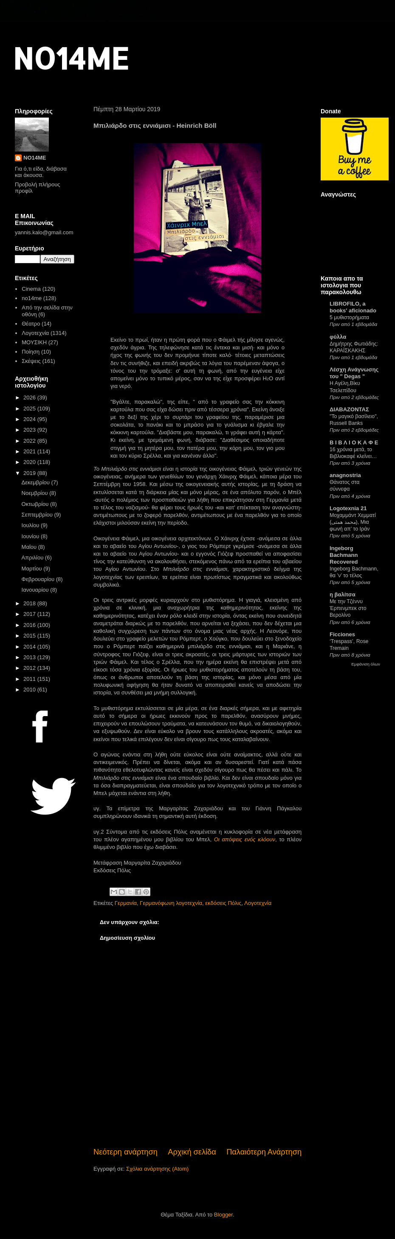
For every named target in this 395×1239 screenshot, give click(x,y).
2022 (30, 441)
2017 (30, 614)
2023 (30, 430)
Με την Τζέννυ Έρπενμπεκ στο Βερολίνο (348, 608)
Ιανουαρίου (36, 590)
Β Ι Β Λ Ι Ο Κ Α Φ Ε (354, 442)
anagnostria (345, 475)
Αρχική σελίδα (192, 1152)
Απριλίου (33, 557)
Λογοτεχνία (257, 903)
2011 (30, 679)
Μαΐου (30, 547)
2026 (30, 397)
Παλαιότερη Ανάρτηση (264, 1152)
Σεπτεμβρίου (38, 514)
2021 (30, 451)
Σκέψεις (31, 361)
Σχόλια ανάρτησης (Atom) (157, 1169)
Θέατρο (31, 323)
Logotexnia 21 (348, 508)
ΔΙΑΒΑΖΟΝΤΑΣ (349, 409)
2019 (30, 473)
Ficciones (342, 634)
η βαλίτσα (343, 594)
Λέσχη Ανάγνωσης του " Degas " (354, 372)
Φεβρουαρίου (39, 579)
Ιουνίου (31, 536)
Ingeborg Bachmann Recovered (344, 555)
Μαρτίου (33, 568)
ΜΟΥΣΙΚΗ (34, 342)
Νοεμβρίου (36, 493)
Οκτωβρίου (36, 504)
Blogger (223, 1214)
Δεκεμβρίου (36, 482)
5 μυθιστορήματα (349, 317)
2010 (30, 689)
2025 (30, 408)
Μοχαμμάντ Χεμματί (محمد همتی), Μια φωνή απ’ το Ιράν (353, 522)
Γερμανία (126, 903)
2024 (30, 419)
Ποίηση (31, 351)
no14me (32, 298)
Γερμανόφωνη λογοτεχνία (171, 903)
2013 (30, 657)
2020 (30, 462)
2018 (30, 603)
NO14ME (71, 58)
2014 (30, 646)
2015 (30, 635)
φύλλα (338, 337)
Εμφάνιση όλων (365, 664)
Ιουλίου (31, 525)
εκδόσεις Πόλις (223, 903)
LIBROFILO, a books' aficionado (353, 307)
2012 (30, 668)
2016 (30, 625)
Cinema (31, 289)
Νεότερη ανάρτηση (125, 1152)
